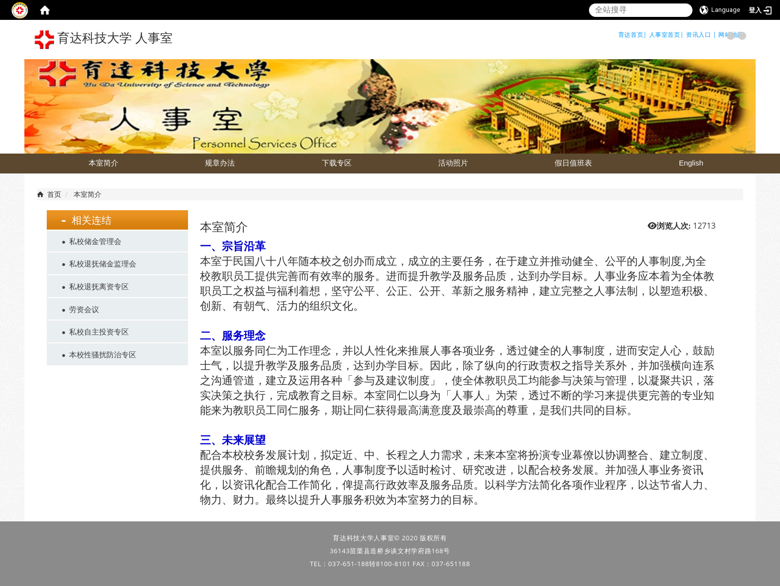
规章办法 (220, 163)
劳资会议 (84, 309)
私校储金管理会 (95, 241)
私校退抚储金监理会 (102, 263)
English (691, 163)
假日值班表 (573, 163)
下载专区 (337, 163)
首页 (54, 194)
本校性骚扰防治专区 (102, 354)
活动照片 (453, 163)
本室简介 (103, 163)
